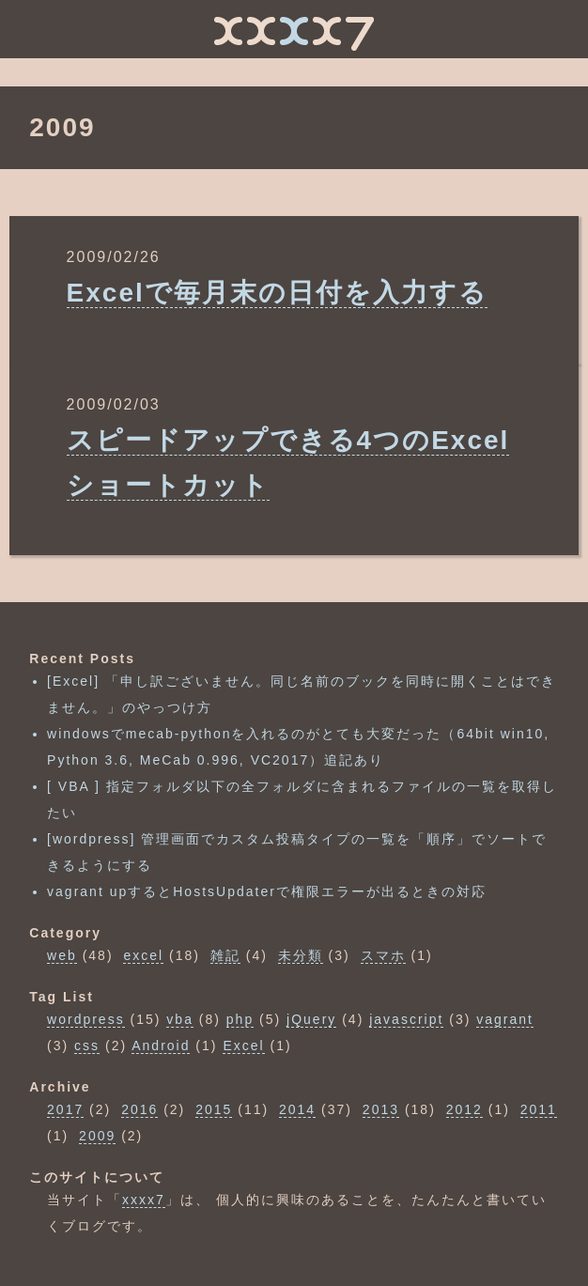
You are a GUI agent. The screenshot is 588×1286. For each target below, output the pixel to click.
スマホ (383, 955)
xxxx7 (143, 1199)
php (240, 1019)
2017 (65, 1109)
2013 (381, 1109)
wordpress (86, 1019)
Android (161, 1045)
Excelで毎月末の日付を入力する (277, 292)
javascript (406, 1019)
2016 (139, 1109)
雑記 (225, 955)
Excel (243, 1045)
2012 (464, 1109)
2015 (213, 1109)
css (87, 1045)
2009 (97, 1135)
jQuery (311, 1019)
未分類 (300, 955)
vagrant (505, 1019)
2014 (297, 1109)
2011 (538, 1109)
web (62, 955)
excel (143, 955)
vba (179, 1019)
